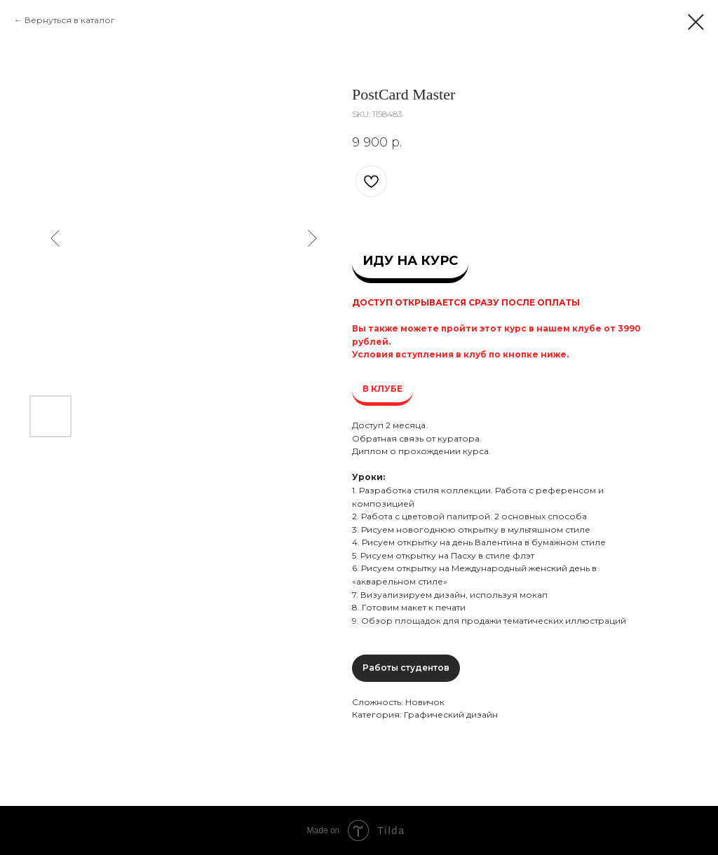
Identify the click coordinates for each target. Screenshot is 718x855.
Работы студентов (406, 667)
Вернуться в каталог (70, 20)
